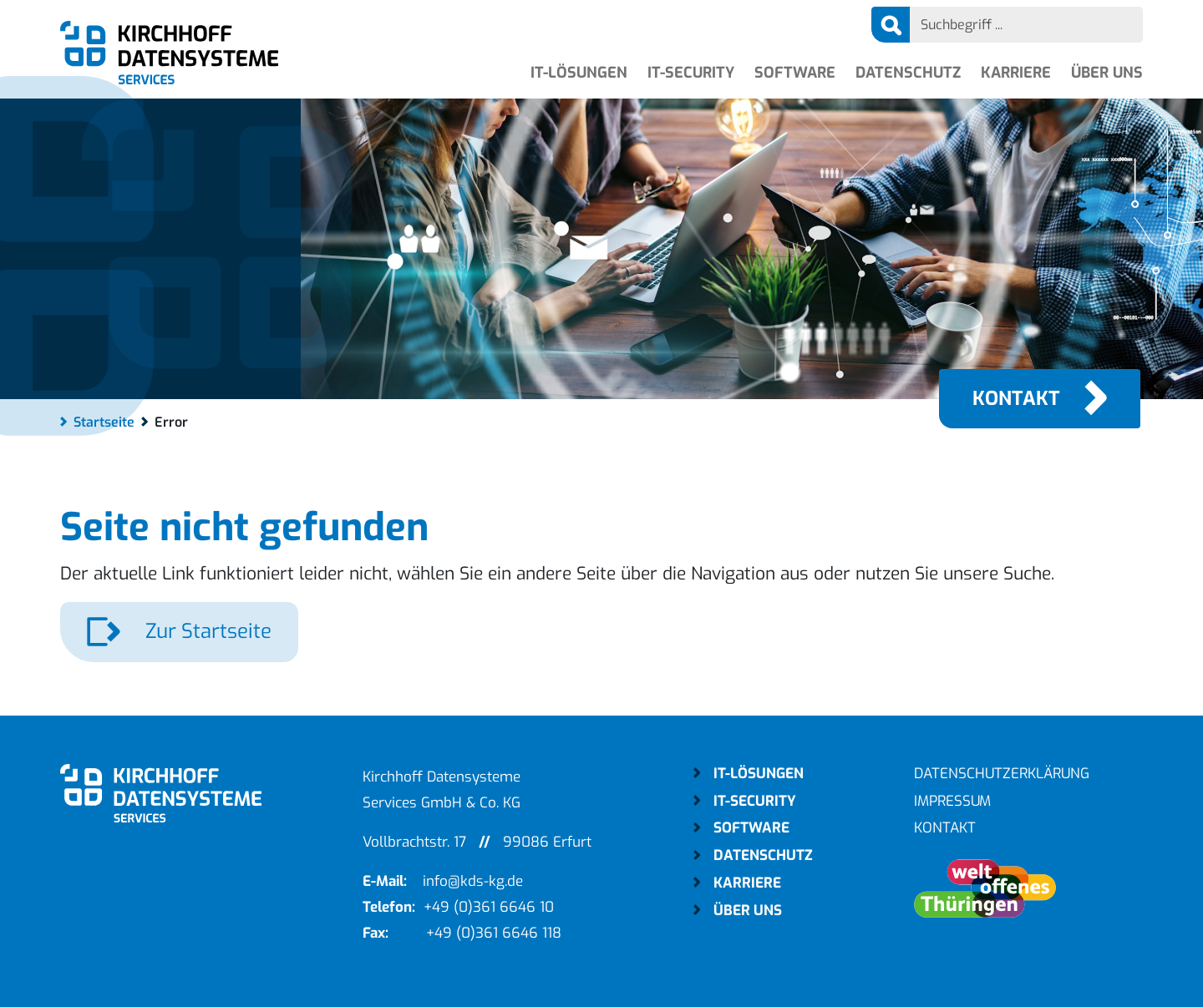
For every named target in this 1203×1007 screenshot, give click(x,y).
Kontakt (1016, 399)
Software (794, 73)
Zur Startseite (206, 631)
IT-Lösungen (578, 73)
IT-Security (690, 73)
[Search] (1026, 25)
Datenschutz (908, 73)
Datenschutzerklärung (1001, 773)
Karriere (1016, 73)
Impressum (952, 801)
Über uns (1107, 73)
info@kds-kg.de (473, 881)
